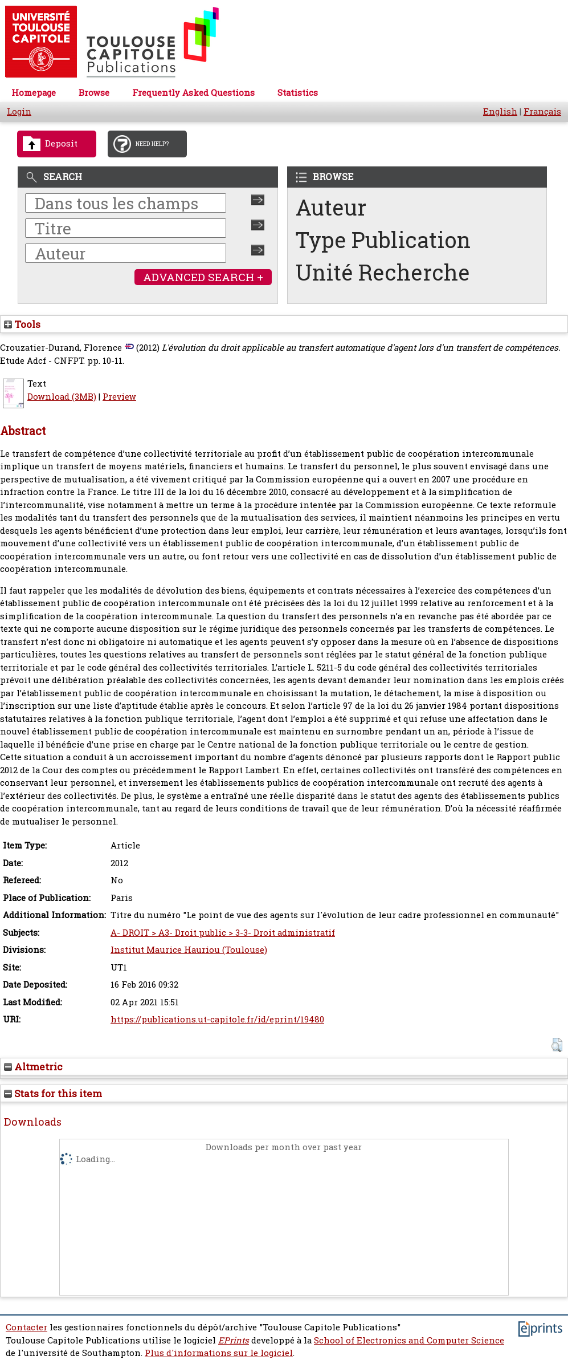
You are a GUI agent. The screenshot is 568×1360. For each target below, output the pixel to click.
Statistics (297, 93)
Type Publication (383, 239)
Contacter (26, 1327)
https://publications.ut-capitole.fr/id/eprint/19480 (217, 1019)
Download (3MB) (61, 397)
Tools (22, 324)
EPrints (233, 1340)
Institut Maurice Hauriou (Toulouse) (189, 950)
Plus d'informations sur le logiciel (219, 1353)
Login (19, 111)
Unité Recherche (383, 272)
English (500, 111)
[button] (556, 1045)
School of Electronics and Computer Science (409, 1340)
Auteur (331, 207)
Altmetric (33, 1066)
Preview (119, 397)
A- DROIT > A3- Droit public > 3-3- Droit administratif (223, 933)
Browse (94, 93)
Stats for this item (53, 1093)
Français (542, 111)
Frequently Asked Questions (193, 93)
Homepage (33, 93)
